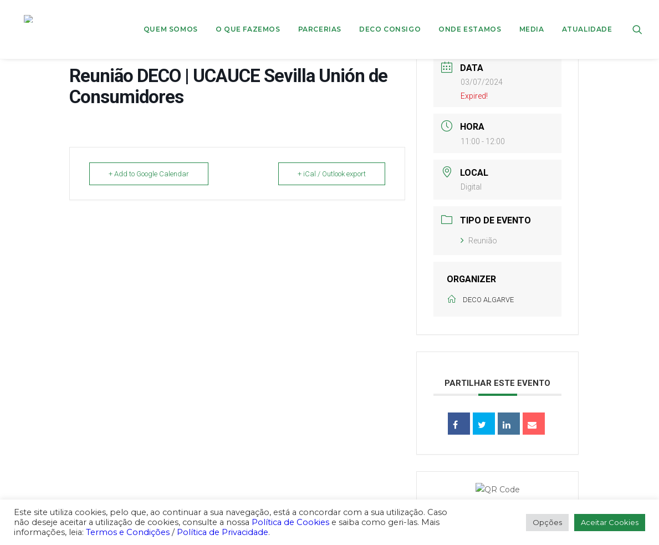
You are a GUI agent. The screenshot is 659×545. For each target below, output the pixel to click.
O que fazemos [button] (248, 18)
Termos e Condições (128, 532)
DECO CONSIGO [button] (390, 18)
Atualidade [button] (587, 18)
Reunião (479, 240)
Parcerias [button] (319, 18)
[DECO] (30, 19)
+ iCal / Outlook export (332, 174)
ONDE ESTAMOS (469, 18)
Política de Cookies (290, 522)
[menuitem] (171, 19)
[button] (637, 19)
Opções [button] (547, 522)
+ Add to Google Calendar (149, 174)
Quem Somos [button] (171, 18)
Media (531, 18)
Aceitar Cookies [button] (609, 522)
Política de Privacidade (222, 532)
